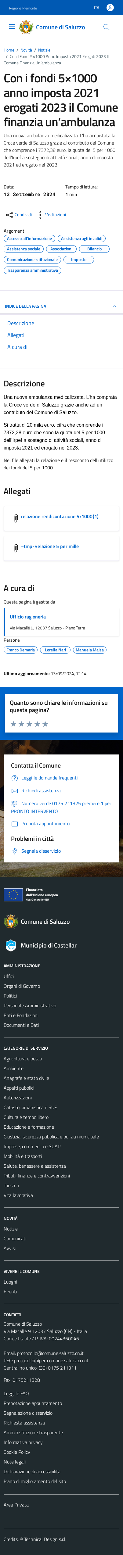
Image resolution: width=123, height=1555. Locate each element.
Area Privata (16, 1504)
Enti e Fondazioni (21, 1015)
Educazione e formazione (29, 1126)
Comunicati (15, 1238)
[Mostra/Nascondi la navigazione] (12, 26)
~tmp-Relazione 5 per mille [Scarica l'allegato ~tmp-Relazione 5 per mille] (50, 546)
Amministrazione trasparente (33, 1432)
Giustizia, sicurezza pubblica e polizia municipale (51, 1136)
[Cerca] (106, 27)
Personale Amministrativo (30, 1005)
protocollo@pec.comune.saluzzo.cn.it (51, 1360)
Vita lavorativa (18, 1195)
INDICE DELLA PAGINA (61, 306)
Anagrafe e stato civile (26, 1078)
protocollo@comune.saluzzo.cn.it (50, 1353)
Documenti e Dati (21, 1025)
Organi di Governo (22, 986)
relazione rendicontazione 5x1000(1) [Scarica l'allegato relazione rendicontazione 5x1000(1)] (60, 516)
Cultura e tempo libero (26, 1117)
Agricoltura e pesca (23, 1058)
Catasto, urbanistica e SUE (30, 1107)
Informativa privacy (23, 1442)
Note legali (15, 1461)
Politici (10, 995)
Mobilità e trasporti (23, 1156)
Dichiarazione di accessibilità (32, 1471)
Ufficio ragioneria (28, 616)
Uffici (9, 976)
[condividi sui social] (18, 215)
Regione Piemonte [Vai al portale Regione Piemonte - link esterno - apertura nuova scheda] (23, 8)
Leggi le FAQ (16, 1393)
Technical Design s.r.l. (45, 1539)
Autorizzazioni (18, 1097)
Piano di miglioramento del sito (35, 1481)
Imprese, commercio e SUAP (32, 1146)
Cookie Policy (17, 1452)
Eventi (10, 1291)
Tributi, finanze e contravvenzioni (37, 1175)
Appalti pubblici (19, 1087)
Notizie (11, 1228)
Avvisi (10, 1248)
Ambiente (14, 1068)
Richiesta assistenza (24, 1422)
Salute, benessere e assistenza (35, 1166)
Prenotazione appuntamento (33, 1403)
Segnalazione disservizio (28, 1413)
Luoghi (10, 1281)
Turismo (11, 1185)
